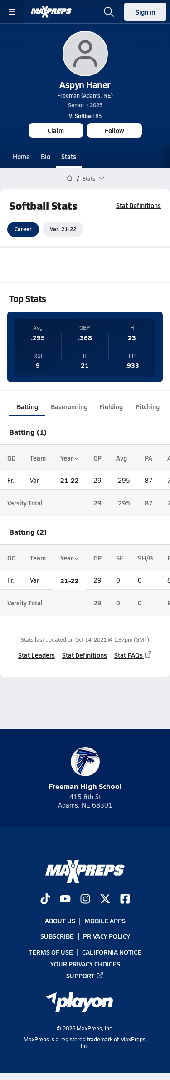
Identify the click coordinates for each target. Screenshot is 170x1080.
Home (21, 156)
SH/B (145, 558)
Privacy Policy (106, 936)
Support (85, 975)
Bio (45, 156)
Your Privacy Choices (85, 963)
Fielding (111, 406)
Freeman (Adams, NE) (85, 95)
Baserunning (69, 406)
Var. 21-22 (63, 229)
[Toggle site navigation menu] (12, 12)
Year (69, 458)
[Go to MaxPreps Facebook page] (125, 899)
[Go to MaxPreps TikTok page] (45, 899)
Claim (56, 130)
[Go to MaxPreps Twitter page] (105, 899)
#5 (85, 115)
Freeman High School (85, 769)
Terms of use (51, 951)
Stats (68, 156)
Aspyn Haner (85, 84)
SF (119, 558)
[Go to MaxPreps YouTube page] (65, 899)
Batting (27, 406)
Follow (114, 130)
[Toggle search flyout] (109, 12)
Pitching (148, 406)
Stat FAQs (133, 655)
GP (97, 458)
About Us (60, 921)
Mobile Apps (105, 921)
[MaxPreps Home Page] (69, 178)
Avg (121, 458)
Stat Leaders (36, 655)
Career (23, 229)
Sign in (145, 11)
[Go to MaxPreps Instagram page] (85, 899)
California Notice (111, 951)
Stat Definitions (138, 205)
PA (148, 458)
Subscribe (57, 936)
